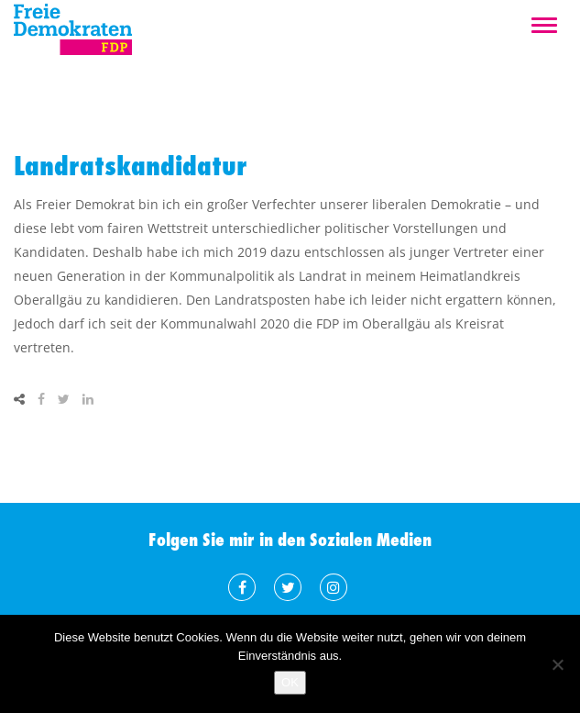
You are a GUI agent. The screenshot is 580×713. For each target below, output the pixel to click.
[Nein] (557, 664)
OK (290, 682)
